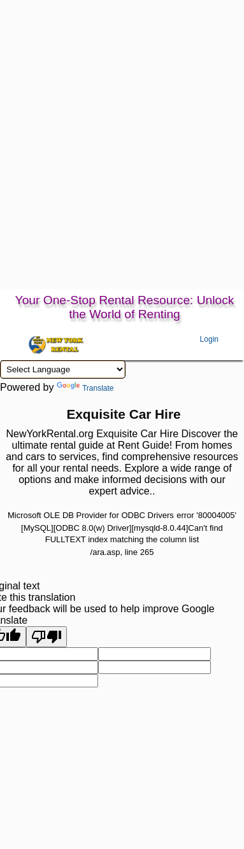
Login (209, 339)
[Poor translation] (46, 636)
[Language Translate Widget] (63, 369)
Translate (85, 388)
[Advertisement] (119, 164)
